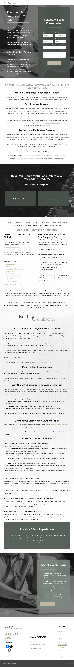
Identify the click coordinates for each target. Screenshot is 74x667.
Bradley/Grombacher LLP (52, 123)
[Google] (9, 650)
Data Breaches (10, 271)
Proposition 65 (10, 264)
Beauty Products (11, 266)
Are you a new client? (49, 45)
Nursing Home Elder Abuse (14, 269)
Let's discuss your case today (13, 284)
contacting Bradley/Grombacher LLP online (29, 158)
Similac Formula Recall (13, 276)
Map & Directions (35, 648)
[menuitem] (62, 629)
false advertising (54, 244)
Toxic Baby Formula (12, 274)
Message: (46, 51)
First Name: (46, 33)
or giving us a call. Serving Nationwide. (53, 158)
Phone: (45, 39)
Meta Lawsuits (10, 279)
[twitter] (11, 646)
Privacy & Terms (69, 663)
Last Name (58, 33)
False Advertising (11, 281)
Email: (57, 39)
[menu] (71, 3)
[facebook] (7, 646)
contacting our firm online (42, 362)
